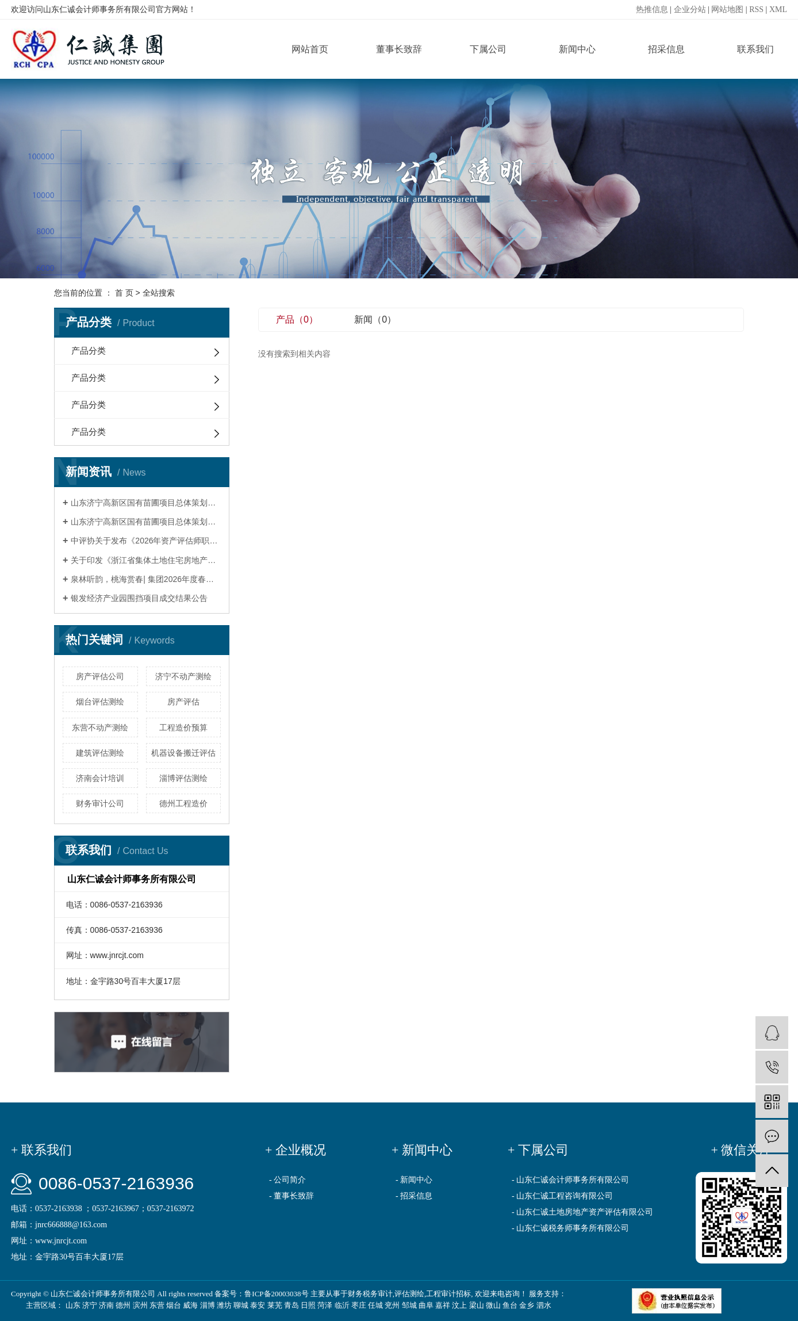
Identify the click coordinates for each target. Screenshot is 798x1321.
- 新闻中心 (414, 1180)
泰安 (257, 1305)
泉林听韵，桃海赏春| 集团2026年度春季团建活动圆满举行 (146, 579)
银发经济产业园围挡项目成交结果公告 (139, 598)
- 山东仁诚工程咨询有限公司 (562, 1196)
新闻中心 (577, 49)
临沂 (342, 1305)
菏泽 (324, 1305)
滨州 (140, 1305)
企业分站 (690, 9)
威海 (190, 1305)
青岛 (291, 1305)
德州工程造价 (183, 803)
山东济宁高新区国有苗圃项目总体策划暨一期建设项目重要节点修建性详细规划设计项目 (146, 502)
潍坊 (224, 1305)
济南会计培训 (100, 778)
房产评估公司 (100, 676)
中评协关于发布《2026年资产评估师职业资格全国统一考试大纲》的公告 (146, 540)
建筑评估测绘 (100, 752)
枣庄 (358, 1305)
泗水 (543, 1305)
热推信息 (652, 9)
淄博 (207, 1305)
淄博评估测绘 (183, 778)
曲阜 (426, 1305)
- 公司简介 (287, 1180)
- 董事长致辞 (291, 1196)
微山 (493, 1305)
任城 (375, 1305)
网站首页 (309, 49)
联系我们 (755, 49)
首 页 (124, 292)
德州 (123, 1305)
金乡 (526, 1305)
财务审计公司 (100, 803)
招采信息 (666, 49)
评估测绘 (409, 1293)
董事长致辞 (399, 49)
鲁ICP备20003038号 (276, 1293)
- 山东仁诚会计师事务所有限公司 (570, 1180)
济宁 (89, 1305)
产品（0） (297, 319)
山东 (73, 1305)
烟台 (173, 1305)
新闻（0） (375, 319)
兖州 (392, 1305)
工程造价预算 (183, 727)
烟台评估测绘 (100, 701)
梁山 (476, 1305)
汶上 (459, 1305)
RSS (756, 9)
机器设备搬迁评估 (183, 752)
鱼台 (509, 1305)
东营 (156, 1305)
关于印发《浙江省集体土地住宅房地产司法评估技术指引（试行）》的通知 (146, 560)
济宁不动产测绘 (183, 676)
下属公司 (488, 49)
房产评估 (183, 701)
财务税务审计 (370, 1293)
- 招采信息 (414, 1196)
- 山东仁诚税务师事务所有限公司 (570, 1228)
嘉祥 (442, 1305)
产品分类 (88, 350)
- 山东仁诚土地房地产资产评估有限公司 (582, 1212)
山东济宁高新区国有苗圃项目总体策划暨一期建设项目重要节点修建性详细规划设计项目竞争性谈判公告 (146, 521)
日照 (308, 1305)
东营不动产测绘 (100, 727)
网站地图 (727, 9)
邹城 (409, 1305)
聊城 (240, 1305)
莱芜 (274, 1305)
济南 (106, 1305)
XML (778, 9)
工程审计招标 (448, 1293)
